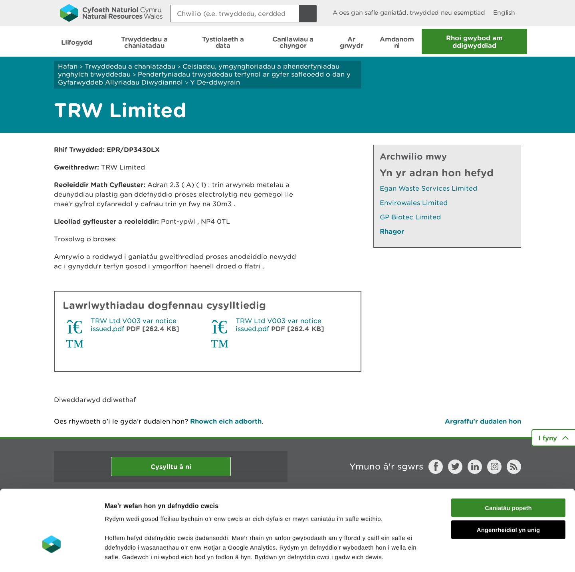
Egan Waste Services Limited (428, 188)
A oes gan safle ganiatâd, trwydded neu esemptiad (409, 12)
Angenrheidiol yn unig (508, 477)
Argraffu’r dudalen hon (483, 421)
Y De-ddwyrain (215, 82)
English (504, 12)
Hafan (67, 66)
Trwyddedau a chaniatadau (130, 66)
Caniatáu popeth (508, 455)
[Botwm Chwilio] (308, 13)
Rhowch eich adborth (226, 421)
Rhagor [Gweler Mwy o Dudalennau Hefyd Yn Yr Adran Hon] (392, 231)
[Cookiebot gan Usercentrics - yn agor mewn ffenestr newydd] (51, 556)
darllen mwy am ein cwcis (161, 524)
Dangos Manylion (444, 556)
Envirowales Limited (414, 203)
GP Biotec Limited (410, 217)
